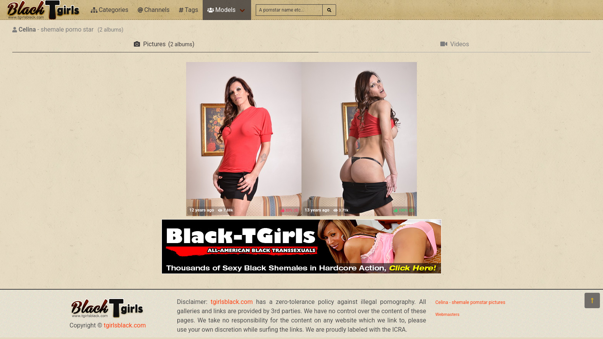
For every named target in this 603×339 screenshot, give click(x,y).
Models (221, 9)
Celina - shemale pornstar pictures (470, 302)
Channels (154, 9)
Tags (188, 9)
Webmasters (447, 314)
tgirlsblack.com (125, 325)
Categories (109, 9)
